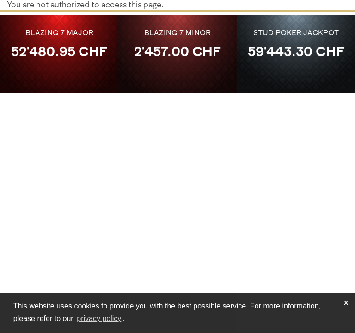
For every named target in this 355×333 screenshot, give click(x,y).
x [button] (346, 302)
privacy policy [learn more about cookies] (99, 318)
